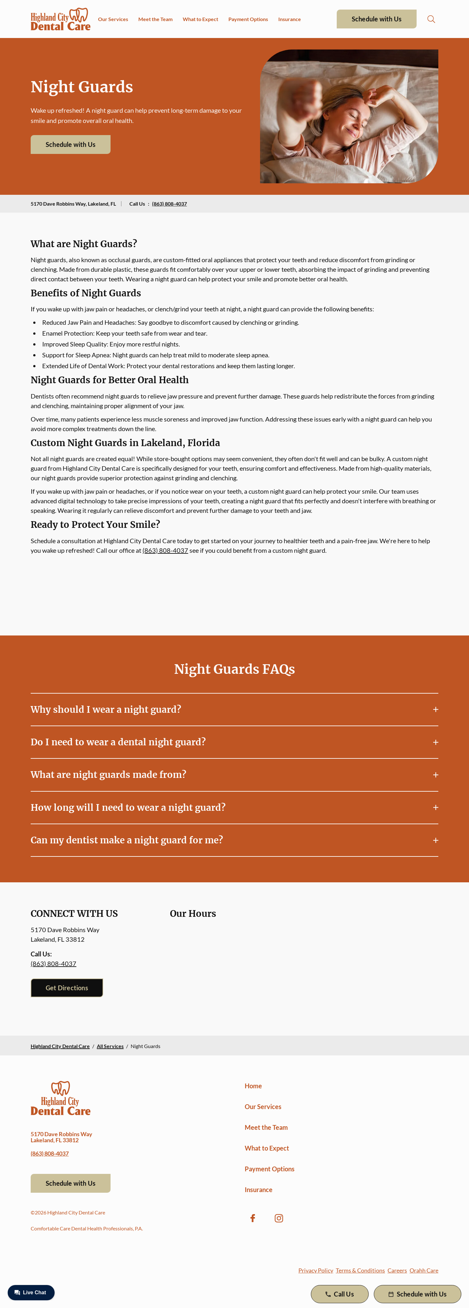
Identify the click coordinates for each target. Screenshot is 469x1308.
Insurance (289, 19)
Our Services (113, 19)
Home (253, 1086)
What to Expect (200, 19)
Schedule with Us (377, 19)
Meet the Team (155, 19)
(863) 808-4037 (169, 204)
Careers (397, 1270)
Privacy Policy (315, 1270)
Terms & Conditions (360, 1270)
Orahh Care (424, 1270)
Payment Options (248, 19)
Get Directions (67, 988)
